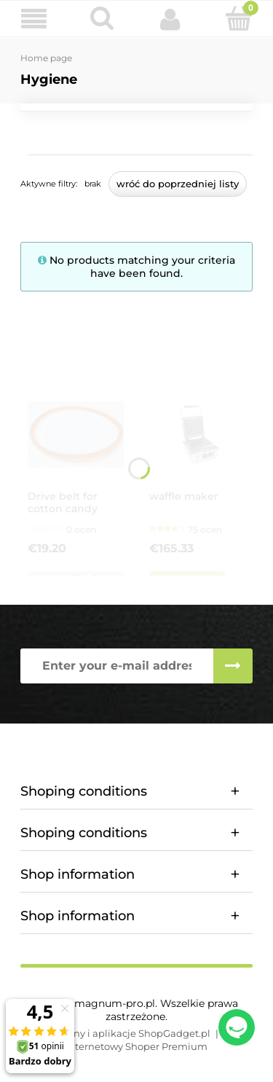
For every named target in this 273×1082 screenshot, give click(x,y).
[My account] (171, 19)
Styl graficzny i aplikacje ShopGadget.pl (116, 1033)
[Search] (102, 18)
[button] (34, 19)
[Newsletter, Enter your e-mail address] (116, 665)
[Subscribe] (233, 665)
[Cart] (239, 18)
